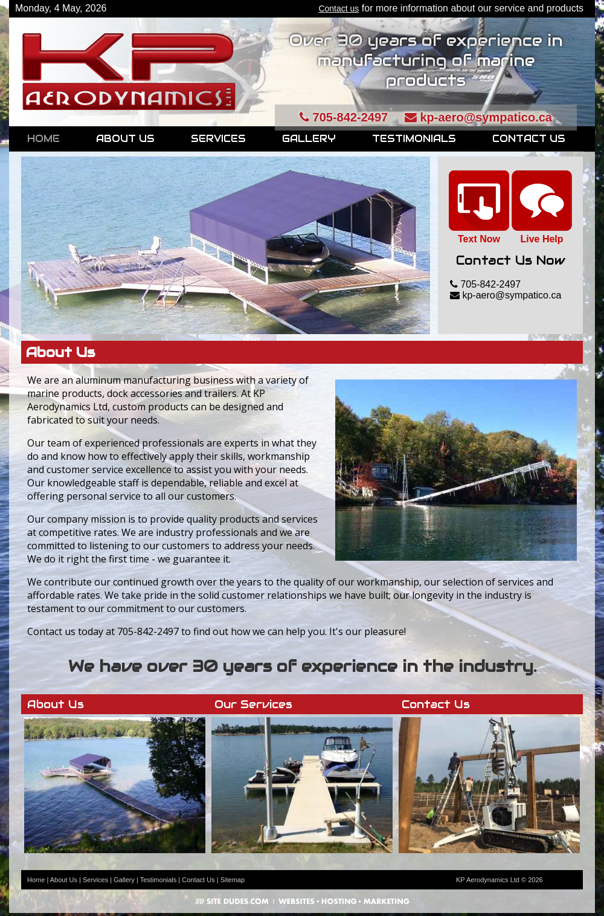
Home (43, 138)
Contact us (338, 8)
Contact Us (528, 138)
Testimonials (414, 138)
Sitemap (232, 879)
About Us (125, 138)
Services (218, 138)
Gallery (309, 138)
